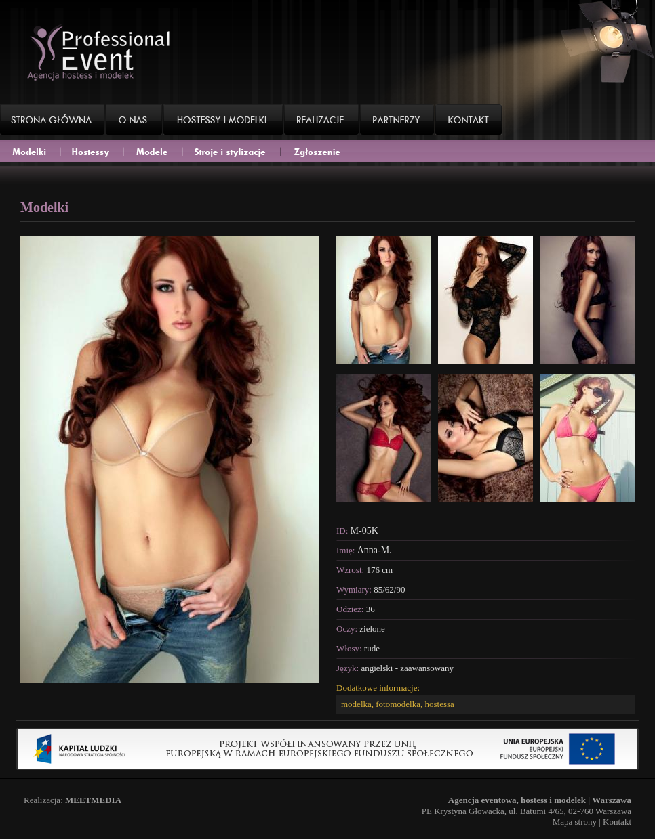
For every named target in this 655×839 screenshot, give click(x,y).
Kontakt (617, 822)
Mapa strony (575, 822)
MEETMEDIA (93, 800)
